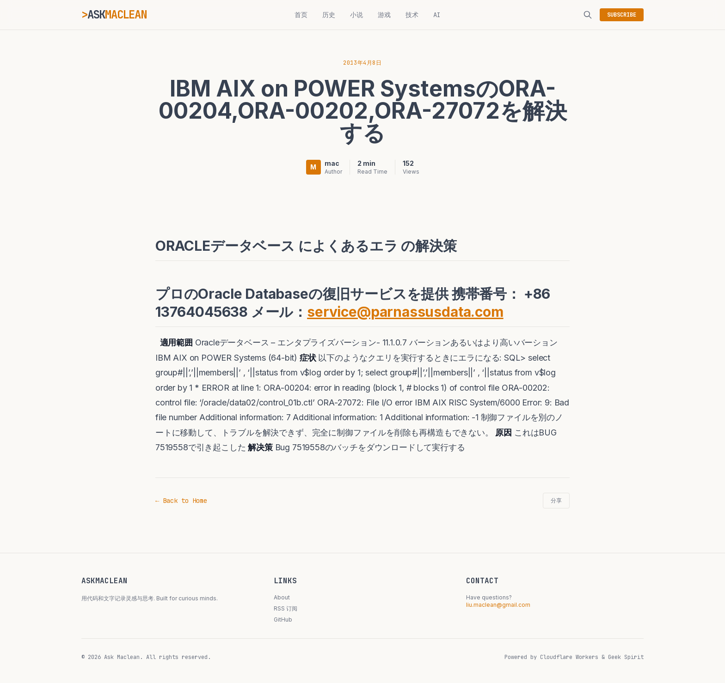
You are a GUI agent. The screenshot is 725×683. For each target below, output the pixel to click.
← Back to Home (181, 500)
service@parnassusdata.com (405, 311)
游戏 (384, 15)
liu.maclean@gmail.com (498, 604)
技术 (412, 15)
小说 (356, 15)
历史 (328, 15)
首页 (301, 15)
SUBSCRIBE (621, 14)
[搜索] (587, 14)
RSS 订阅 (285, 608)
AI (437, 15)
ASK (117, 14)
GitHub (283, 619)
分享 (556, 500)
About (282, 597)
